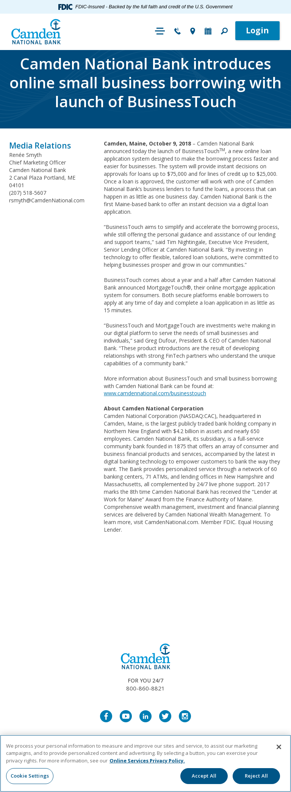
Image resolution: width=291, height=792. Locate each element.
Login (257, 30)
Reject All (256, 775)
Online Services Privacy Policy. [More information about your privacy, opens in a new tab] (147, 760)
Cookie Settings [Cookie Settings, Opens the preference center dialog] (30, 775)
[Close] (279, 747)
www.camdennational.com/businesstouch (155, 393)
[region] (145, 763)
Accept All (204, 775)
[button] (224, 32)
